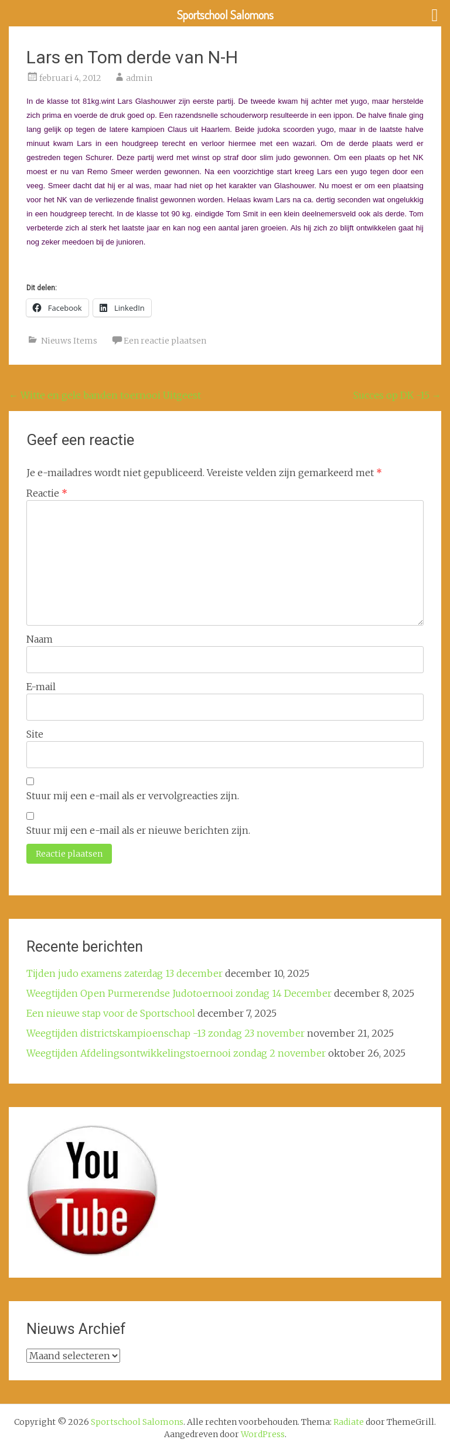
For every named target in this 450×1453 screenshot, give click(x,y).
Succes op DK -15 (397, 395)
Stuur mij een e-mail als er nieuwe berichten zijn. (138, 830)
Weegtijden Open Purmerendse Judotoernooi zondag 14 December (179, 993)
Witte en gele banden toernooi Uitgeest (105, 395)
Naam (39, 639)
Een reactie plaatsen (165, 340)
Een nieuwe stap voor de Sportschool (110, 1013)
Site (34, 734)
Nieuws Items (69, 340)
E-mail (41, 686)
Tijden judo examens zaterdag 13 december (124, 973)
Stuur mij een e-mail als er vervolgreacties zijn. (132, 796)
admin (139, 78)
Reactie (46, 493)
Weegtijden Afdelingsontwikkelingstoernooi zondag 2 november (176, 1053)
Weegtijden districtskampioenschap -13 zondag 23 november (165, 1033)
